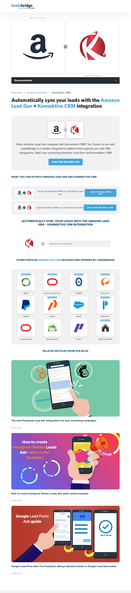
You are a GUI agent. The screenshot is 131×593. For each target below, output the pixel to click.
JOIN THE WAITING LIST (65, 162)
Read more (16, 427)
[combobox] (79, 243)
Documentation (23, 80)
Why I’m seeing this (38, 18)
